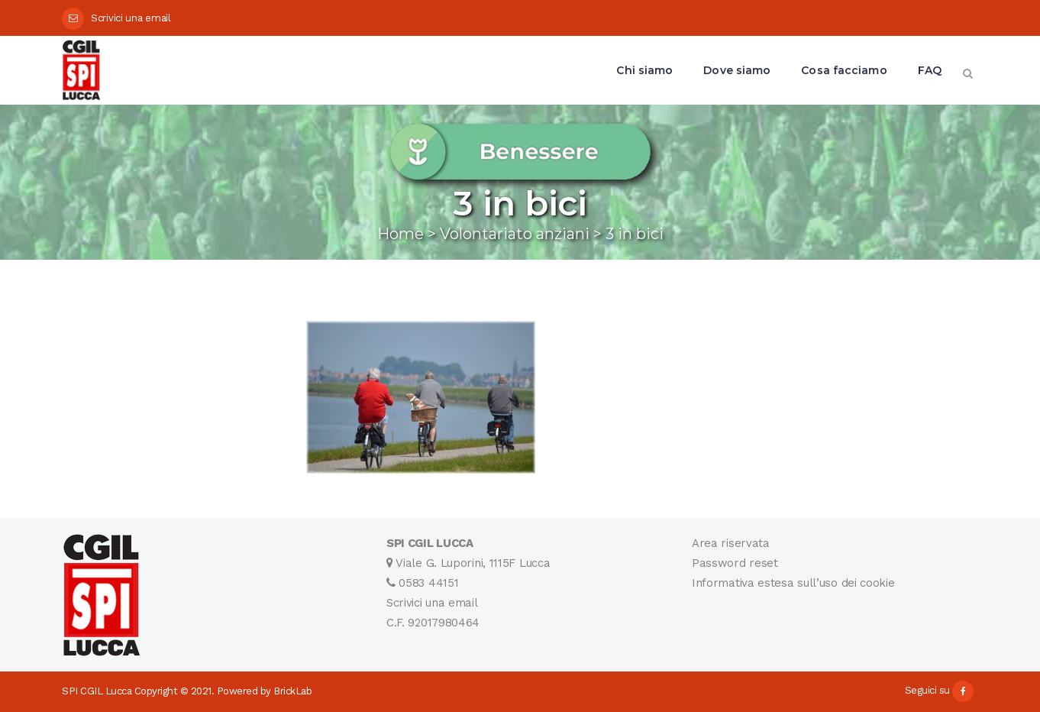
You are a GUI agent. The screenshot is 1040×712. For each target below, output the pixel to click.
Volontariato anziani (514, 234)
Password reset (735, 563)
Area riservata (731, 543)
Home (400, 234)
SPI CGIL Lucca (96, 691)
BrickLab (292, 691)
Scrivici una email (131, 18)
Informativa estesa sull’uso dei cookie (793, 583)
